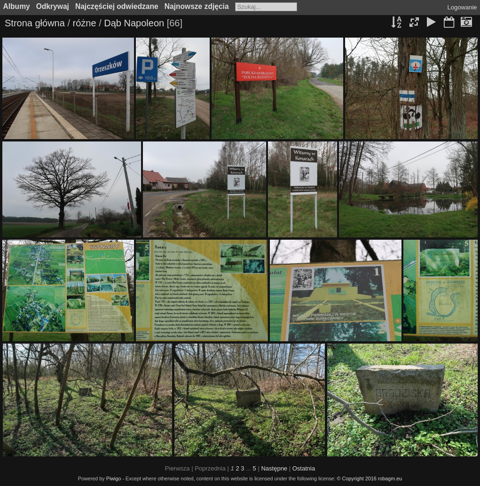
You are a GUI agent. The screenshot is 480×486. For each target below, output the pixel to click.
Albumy (16, 6)
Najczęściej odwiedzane (116, 6)
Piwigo (113, 478)
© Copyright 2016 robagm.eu (369, 478)
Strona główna (35, 23)
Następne (274, 468)
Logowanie (462, 7)
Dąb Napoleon (134, 23)
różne (84, 23)
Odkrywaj (52, 6)
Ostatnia (303, 468)
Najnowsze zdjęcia (197, 6)
